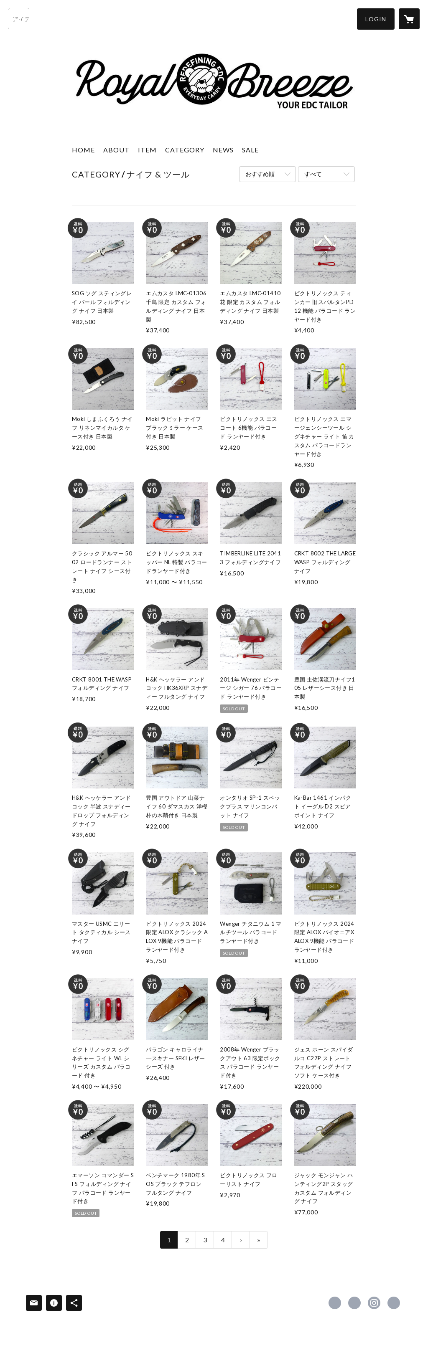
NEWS (223, 150)
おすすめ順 (260, 173)
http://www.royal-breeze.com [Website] (393, 1303)
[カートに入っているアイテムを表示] (409, 18)
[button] (376, 19)
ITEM (147, 150)
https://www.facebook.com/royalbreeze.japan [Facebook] (335, 1303)
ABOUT (116, 150)
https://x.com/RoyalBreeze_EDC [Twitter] (354, 1303)
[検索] (18, 18)
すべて (313, 173)
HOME (83, 150)
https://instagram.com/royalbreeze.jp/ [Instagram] (374, 1303)
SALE (250, 150)
